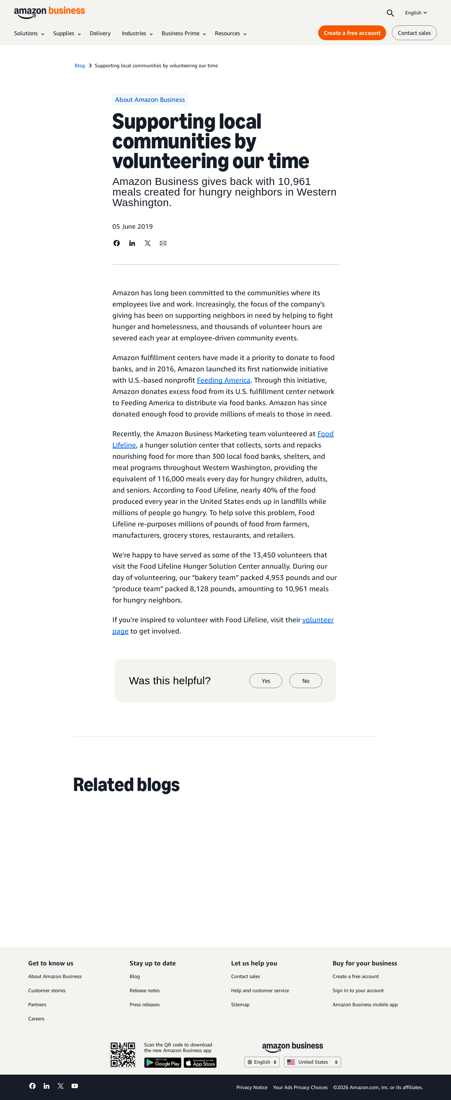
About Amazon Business (55, 976)
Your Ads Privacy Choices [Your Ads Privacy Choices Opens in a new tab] (300, 1087)
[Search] (390, 12)
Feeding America (224, 380)
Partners (37, 1004)
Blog (135, 976)
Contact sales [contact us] (414, 32)
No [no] (305, 680)
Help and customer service (260, 990)
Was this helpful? (170, 680)
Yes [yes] (266, 680)
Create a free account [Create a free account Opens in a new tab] (352, 32)
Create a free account (356, 976)
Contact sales (245, 976)
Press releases (145, 1004)
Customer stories (47, 990)
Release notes (145, 990)
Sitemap (240, 1004)
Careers (36, 1018)
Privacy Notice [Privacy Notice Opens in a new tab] (251, 1087)
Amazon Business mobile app (365, 1004)
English (416, 13)
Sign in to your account (358, 990)
